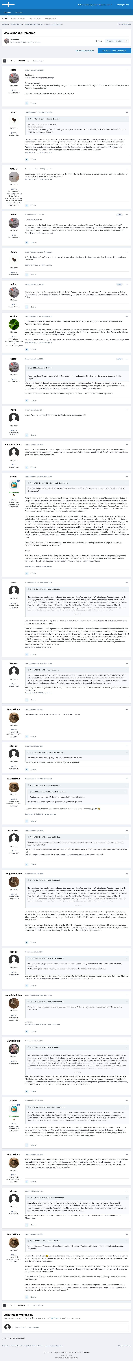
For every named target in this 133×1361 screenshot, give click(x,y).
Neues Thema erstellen (85, 51)
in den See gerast (111, 147)
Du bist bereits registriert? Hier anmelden (95, 5)
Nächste (21, 61)
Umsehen (7, 13)
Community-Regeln (18, 18)
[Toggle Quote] (29, 119)
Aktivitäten (19, 12)
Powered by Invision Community (66, 1357)
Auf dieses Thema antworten (114, 51)
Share (98, 41)
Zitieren (33, 103)
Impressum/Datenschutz (64, 1353)
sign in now (55, 1318)
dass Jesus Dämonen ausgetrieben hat (53, 142)
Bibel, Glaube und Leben (31, 42)
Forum (4, 18)
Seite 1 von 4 (38, 61)
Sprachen (47, 1353)
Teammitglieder (35, 18)
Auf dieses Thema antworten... (27, 1327)
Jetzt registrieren (122, 5)
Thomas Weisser (94, 142)
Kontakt (78, 1353)
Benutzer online (50, 18)
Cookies (86, 1353)
